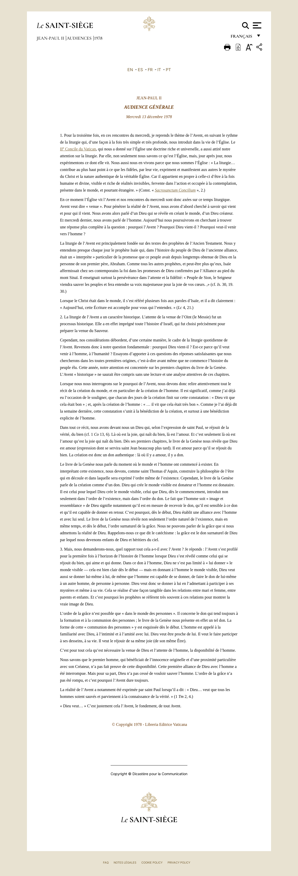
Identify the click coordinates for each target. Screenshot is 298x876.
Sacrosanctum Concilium (175, 190)
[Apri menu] (256, 25)
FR (150, 69)
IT (159, 69)
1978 (98, 38)
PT (168, 69)
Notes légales (125, 862)
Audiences (80, 38)
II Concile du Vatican (78, 149)
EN (130, 69)
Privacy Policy (179, 862)
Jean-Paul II (51, 38)
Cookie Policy (151, 862)
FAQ (106, 862)
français (242, 37)
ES (140, 69)
